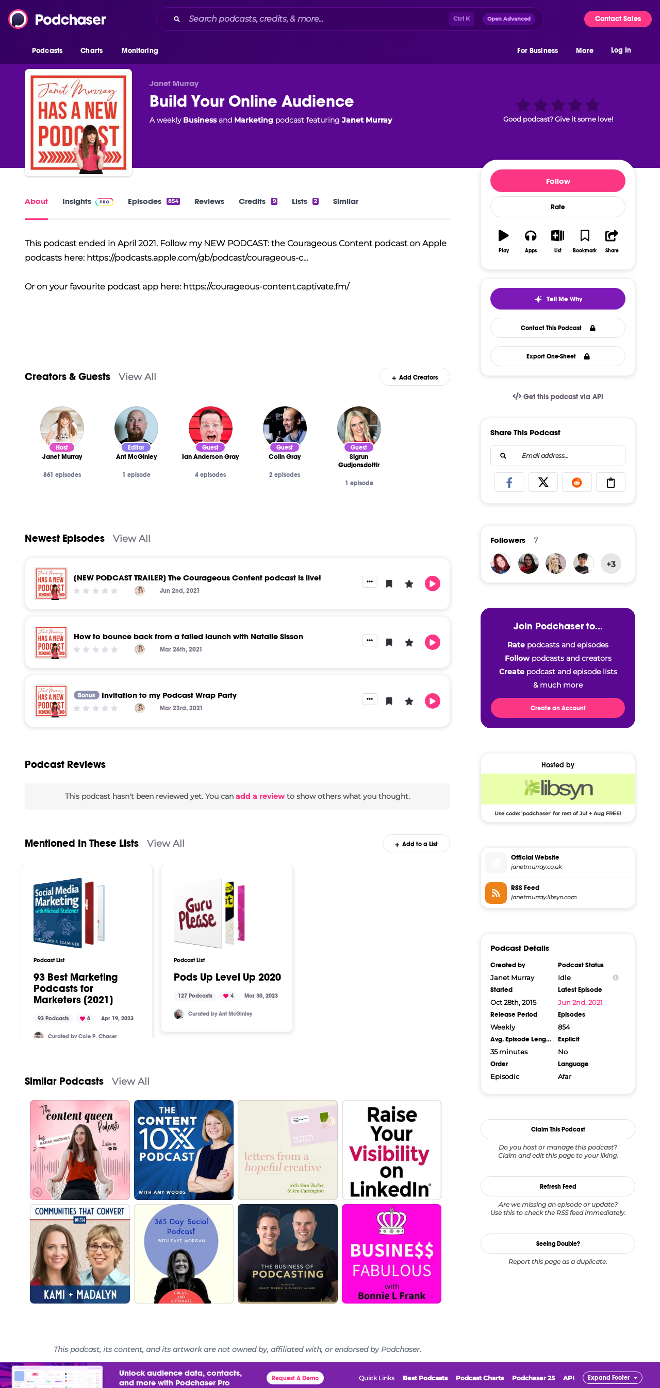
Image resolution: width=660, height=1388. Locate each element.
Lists (305, 201)
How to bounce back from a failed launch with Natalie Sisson (188, 636)
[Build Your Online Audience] (78, 122)
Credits (258, 201)
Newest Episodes (65, 538)
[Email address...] (558, 456)
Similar (345, 201)
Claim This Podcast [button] (558, 1129)
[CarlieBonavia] (528, 563)
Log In (621, 50)
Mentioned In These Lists (82, 843)
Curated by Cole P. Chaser (82, 1036)
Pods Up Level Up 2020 (227, 977)
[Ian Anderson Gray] (211, 428)
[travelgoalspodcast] (556, 563)
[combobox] (350, 19)
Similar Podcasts (64, 1081)
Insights (87, 201)
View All (137, 376)
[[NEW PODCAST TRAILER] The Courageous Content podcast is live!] (51, 583)
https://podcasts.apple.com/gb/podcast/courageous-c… (197, 258)
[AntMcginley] (179, 1014)
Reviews (209, 201)
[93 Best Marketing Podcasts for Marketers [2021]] (69, 913)
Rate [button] (558, 207)
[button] (50, 51)
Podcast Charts (480, 1378)
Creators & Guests (67, 376)
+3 (611, 564)
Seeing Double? (558, 1243)
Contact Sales (618, 18)
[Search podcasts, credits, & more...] (317, 19)
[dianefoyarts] (500, 563)
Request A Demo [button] (295, 1378)
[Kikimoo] (583, 563)
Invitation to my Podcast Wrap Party (169, 695)
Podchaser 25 (533, 1378)
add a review (260, 796)
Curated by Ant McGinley (220, 1013)
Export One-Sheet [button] (558, 356)
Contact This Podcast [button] (558, 328)
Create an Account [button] (558, 708)
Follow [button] (558, 181)
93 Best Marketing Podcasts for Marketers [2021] (76, 989)
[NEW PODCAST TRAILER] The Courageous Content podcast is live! (197, 577)
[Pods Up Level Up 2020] (209, 913)
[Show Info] (616, 978)
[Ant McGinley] (136, 428)
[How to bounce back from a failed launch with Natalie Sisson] (51, 642)
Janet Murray (367, 120)
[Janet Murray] (62, 428)
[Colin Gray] (285, 428)
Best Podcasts (425, 1378)
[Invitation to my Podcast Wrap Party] (51, 700)
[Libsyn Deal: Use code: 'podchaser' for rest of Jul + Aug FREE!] (558, 795)
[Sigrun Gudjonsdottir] (359, 428)
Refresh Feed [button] (558, 1186)
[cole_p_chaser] (39, 1037)
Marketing (253, 120)
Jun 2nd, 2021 (580, 1002)
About (36, 201)
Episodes (154, 201)
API (568, 1378)
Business (200, 120)
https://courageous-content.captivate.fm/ (266, 287)
